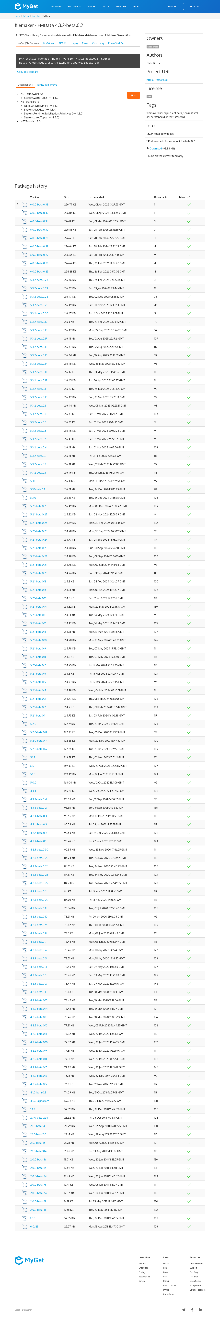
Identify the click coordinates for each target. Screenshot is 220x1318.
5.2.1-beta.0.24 (38, 539)
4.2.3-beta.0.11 (38, 908)
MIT (149, 96)
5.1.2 (32, 757)
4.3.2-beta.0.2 (38, 807)
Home (17, 16)
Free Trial (194, 1276)
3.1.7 (32, 1109)
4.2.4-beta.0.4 (38, 816)
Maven (166, 1281)
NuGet (166, 1263)
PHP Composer (170, 1285)
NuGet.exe (49, 43)
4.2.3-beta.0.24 (39, 866)
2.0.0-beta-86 (38, 1159)
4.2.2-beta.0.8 (38, 1059)
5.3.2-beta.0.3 (38, 455)
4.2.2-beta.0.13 (38, 1017)
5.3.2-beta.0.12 (38, 380)
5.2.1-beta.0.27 (38, 514)
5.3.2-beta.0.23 (39, 288)
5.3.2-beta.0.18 (38, 330)
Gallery (26, 16)
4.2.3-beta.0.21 (38, 891)
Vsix (165, 1276)
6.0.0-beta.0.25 (39, 271)
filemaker (36, 16)
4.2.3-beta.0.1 (38, 992)
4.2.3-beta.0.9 (38, 925)
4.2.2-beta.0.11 (38, 1033)
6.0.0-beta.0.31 (38, 221)
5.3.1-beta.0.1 (37, 489)
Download (156, 148)
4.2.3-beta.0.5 (38, 958)
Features (56, 6)
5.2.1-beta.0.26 (38, 522)
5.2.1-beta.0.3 (38, 698)
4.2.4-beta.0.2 (38, 832)
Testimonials (144, 1276)
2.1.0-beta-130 (38, 1134)
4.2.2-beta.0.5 (38, 1084)
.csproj (74, 43)
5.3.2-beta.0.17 (38, 338)
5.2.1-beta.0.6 (38, 673)
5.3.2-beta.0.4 (38, 447)
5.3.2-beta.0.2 (38, 464)
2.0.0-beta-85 (38, 1168)
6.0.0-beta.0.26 (39, 263)
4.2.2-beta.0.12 (38, 1025)
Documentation (197, 1263)
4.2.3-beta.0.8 (38, 933)
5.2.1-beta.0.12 (38, 623)
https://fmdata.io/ (157, 79)
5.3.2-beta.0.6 (38, 430)
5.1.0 (32, 774)
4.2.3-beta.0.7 (38, 941)
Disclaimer (27, 1310)
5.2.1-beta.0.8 (38, 657)
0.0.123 (34, 1226)
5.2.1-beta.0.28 (38, 506)
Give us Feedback (197, 1290)
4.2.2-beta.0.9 (38, 1050)
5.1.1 (32, 765)
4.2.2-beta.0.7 (38, 1067)
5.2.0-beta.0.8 (38, 732)
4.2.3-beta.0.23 (39, 874)
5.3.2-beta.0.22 (39, 296)
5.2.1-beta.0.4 (38, 690)
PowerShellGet (116, 43)
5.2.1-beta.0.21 (38, 564)
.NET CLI (62, 43)
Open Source (195, 1281)
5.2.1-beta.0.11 (38, 631)
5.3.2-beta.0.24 (39, 280)
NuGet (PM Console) (28, 43)
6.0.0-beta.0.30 (39, 229)
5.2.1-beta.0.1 (37, 715)
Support (121, 6)
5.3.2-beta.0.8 (38, 414)
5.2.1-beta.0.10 (38, 640)
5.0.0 (33, 782)
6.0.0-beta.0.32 (39, 213)
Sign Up (194, 6)
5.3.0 (33, 497)
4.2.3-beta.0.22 (39, 883)
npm (165, 1268)
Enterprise (74, 6)
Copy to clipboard (27, 71)
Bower (166, 1272)
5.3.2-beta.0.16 (38, 347)
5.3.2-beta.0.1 (38, 472)
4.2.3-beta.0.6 (38, 950)
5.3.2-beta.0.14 (38, 363)
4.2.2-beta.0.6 (38, 1075)
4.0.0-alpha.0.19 (39, 1100)
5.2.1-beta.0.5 (38, 682)
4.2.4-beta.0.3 (38, 824)
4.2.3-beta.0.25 (39, 858)
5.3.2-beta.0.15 (38, 355)
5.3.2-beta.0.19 (38, 321)
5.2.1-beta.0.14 (38, 606)
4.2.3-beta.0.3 (38, 975)
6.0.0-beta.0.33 (39, 204)
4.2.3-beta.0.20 (39, 899)
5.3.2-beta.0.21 (38, 305)
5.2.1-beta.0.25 (38, 531)
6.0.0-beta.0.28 (39, 246)
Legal (17, 1310)
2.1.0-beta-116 (37, 1142)
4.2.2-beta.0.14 (39, 1008)
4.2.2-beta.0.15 (38, 1000)
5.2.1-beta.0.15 (38, 598)
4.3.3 (33, 791)
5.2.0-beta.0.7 (38, 740)
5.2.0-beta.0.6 (38, 749)
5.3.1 (32, 481)
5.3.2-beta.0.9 (38, 405)
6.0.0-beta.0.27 (39, 254)
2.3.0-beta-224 (39, 1117)
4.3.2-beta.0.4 (38, 799)
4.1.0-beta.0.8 (38, 1092)
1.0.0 (32, 1218)
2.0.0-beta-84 (38, 1176)
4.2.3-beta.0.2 (38, 983)
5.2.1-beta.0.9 (38, 648)
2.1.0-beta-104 (38, 1151)
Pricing (92, 6)
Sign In (172, 6)
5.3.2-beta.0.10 (38, 397)
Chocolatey (98, 43)
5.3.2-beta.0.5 (38, 439)
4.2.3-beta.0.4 (38, 966)
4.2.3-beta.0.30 (39, 849)
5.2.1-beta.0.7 (38, 665)
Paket (85, 43)
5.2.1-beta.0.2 (38, 707)
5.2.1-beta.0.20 (38, 573)
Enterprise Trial (196, 1285)
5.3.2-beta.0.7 (38, 422)
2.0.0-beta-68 (38, 1201)
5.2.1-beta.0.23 (38, 548)
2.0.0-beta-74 (38, 1193)
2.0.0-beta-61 (38, 1209)
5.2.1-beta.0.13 (38, 615)
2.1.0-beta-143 (38, 1126)
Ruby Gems (168, 1294)
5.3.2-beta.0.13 (38, 372)
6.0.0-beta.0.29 (39, 238)
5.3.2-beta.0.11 (38, 388)
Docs (106, 6)
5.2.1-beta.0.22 (38, 556)
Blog (136, 6)
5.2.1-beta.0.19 (38, 581)
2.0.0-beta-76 (38, 1184)
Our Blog (194, 1272)
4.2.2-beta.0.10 (39, 1042)
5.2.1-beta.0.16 (38, 589)
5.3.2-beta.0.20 (39, 313)
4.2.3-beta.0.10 (38, 916)
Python (166, 1290)
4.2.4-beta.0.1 (38, 841)
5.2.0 (33, 724)
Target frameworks (47, 84)
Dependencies (25, 84)
